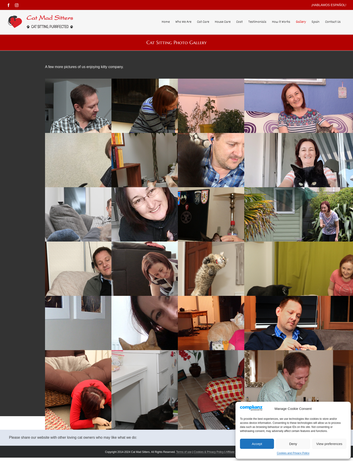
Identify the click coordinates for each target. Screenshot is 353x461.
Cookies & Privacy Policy (209, 452)
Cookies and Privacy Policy (293, 453)
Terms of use (184, 452)
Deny (293, 444)
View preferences (329, 444)
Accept (257, 444)
